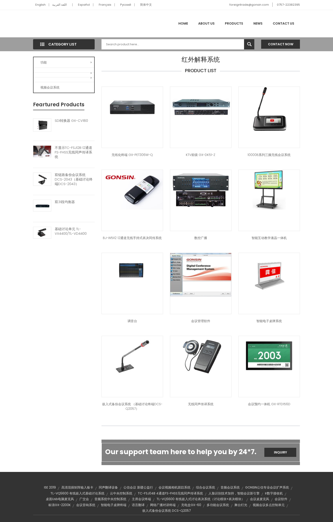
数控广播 (200, 238)
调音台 (132, 321)
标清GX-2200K (59, 505)
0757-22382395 (288, 5)
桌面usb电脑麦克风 (60, 499)
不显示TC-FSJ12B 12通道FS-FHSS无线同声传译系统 (73, 152)
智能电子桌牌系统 (269, 321)
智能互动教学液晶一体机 (269, 238)
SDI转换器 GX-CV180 (71, 120)
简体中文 (146, 5)
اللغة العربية (59, 5)
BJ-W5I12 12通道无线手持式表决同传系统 (132, 238)
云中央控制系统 (121, 493)
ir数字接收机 (274, 493)
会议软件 (281, 499)
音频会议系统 (230, 487)
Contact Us (283, 23)
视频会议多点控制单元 (269, 505)
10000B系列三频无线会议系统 (269, 155)
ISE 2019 (50, 487)
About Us (206, 23)
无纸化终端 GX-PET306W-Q (132, 155)
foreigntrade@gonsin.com (249, 5)
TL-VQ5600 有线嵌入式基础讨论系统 (77, 493)
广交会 (84, 499)
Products (234, 23)
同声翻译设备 (108, 487)
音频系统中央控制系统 (110, 499)
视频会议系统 (50, 87)
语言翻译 (138, 505)
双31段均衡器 (65, 202)
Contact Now (280, 44)
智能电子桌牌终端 (113, 505)
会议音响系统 (85, 505)
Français (105, 5)
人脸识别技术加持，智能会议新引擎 (234, 493)
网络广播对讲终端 (163, 505)
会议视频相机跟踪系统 (174, 487)
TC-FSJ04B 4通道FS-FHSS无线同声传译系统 (170, 493)
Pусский (125, 5)
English (40, 5)
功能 (66, 62)
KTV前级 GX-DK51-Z (200, 155)
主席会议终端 (141, 499)
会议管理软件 (200, 321)
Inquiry (280, 452)
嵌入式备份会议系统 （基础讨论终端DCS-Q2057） (132, 406)
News (258, 23)
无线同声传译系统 (200, 404)
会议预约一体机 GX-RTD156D (269, 404)
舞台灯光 (240, 505)
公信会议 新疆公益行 (138, 487)
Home (183, 23)
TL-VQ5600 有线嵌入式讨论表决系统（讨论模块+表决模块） (200, 499)
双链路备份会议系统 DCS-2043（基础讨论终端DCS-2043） (74, 179)
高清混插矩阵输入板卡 (77, 487)
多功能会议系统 (218, 505)
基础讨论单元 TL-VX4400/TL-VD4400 (71, 231)
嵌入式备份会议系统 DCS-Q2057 (166, 510)
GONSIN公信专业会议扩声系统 (267, 487)
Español (84, 5)
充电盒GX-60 (191, 505)
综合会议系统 (205, 487)
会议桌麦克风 (259, 499)
